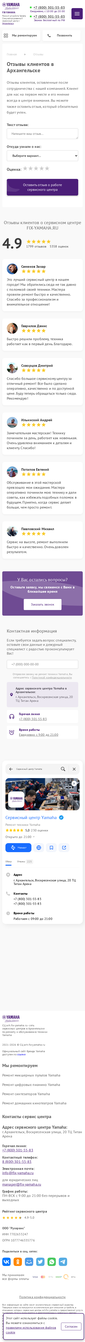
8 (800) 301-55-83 (17, 1161)
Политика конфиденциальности (42, 1297)
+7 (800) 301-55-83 (49, 7)
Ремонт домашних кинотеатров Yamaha (34, 1103)
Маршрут (18, 847)
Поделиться (6, 1262)
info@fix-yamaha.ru (18, 1173)
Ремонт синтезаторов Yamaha (26, 1094)
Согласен (71, 1326)
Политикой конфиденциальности (52, 677)
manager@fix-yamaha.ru (21, 1184)
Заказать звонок (42, 604)
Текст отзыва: (17, 124)
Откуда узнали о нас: (24, 146)
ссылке (21, 1054)
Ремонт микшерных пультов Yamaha (31, 1075)
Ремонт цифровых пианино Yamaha (31, 1084)
